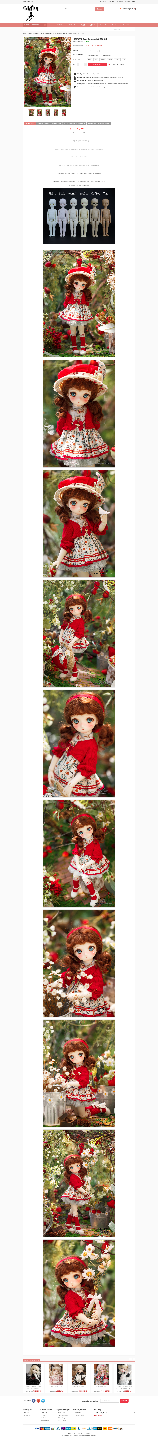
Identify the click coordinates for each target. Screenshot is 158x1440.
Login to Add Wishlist (118, 64)
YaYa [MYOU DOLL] (101, 1386)
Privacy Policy (78, 1412)
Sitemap (87, 1433)
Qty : (74, 64)
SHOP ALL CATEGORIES (31, 25)
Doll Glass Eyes (72, 25)
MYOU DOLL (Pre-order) (47, 33)
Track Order (44, 1412)
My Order (111, 1)
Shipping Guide (62, 1420)
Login (133, 1)
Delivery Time (61, 1412)
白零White (92, 25)
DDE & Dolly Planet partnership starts (107, 1413)
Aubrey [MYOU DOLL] (79, 1386)
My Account (103, 1)
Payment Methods (63, 1415)
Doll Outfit (126, 25)
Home (51, 25)
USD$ (30, 1)
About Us (26, 1412)
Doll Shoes (115, 25)
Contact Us (27, 1415)
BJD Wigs (60, 25)
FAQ (25, 1418)
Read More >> (98, 1415)
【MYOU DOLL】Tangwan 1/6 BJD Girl (73, 33)
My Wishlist (120, 1)
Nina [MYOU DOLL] (56, 1386)
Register (127, 1)
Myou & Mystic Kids (33, 33)
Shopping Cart (128, 9)
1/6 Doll (58, 33)
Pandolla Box (104, 25)
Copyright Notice (79, 1415)
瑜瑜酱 (83, 25)
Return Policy (61, 1418)
